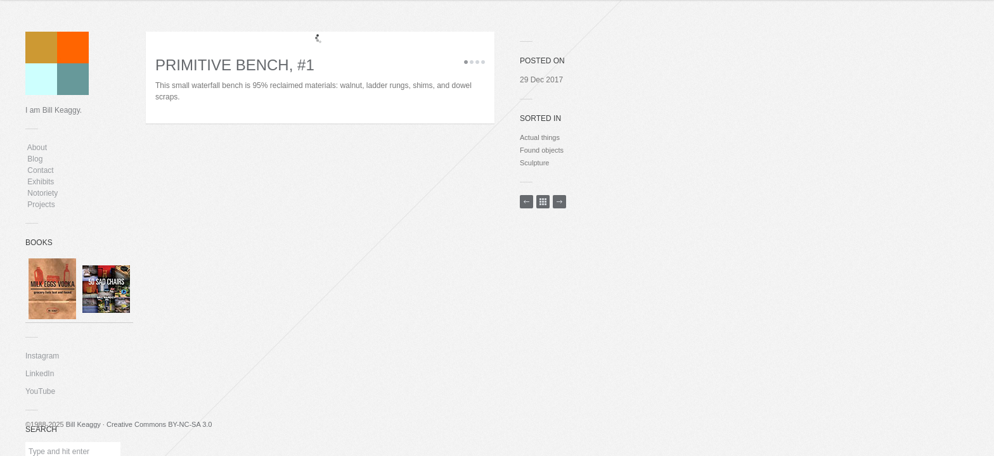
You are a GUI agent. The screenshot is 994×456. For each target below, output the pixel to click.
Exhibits (40, 181)
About (37, 147)
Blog (35, 159)
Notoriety (41, 193)
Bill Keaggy (83, 424)
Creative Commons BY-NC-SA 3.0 (159, 424)
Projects (41, 204)
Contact (40, 170)
